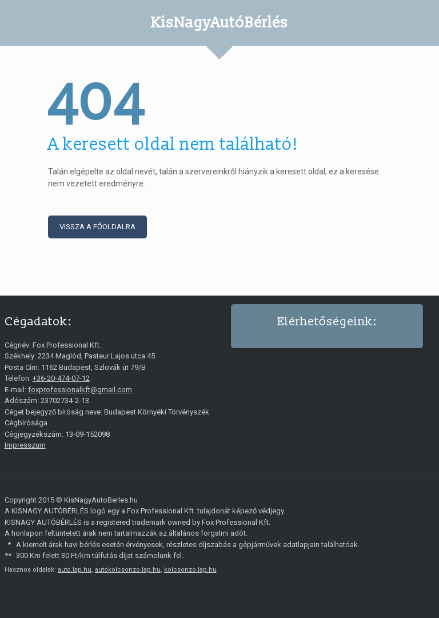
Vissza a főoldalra (97, 226)
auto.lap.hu (74, 569)
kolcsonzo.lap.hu (190, 569)
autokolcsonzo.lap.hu (128, 569)
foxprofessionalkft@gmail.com (80, 389)
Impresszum (25, 445)
